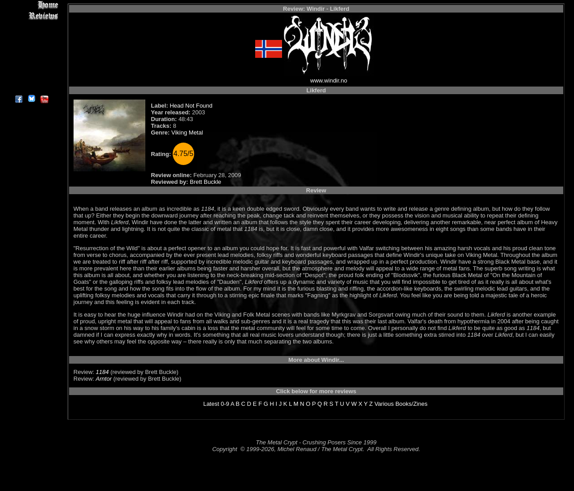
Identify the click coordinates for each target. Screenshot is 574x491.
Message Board (31, 46)
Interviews (31, 26)
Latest (211, 403)
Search (31, 67)
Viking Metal (187, 132)
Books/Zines (412, 403)
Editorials (31, 36)
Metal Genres (31, 57)
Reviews (31, 15)
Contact (31, 77)
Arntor (104, 378)
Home (31, 5)
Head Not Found (191, 105)
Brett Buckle (205, 181)
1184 (102, 372)
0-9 (225, 403)
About (31, 88)
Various (384, 403)
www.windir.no (328, 80)
